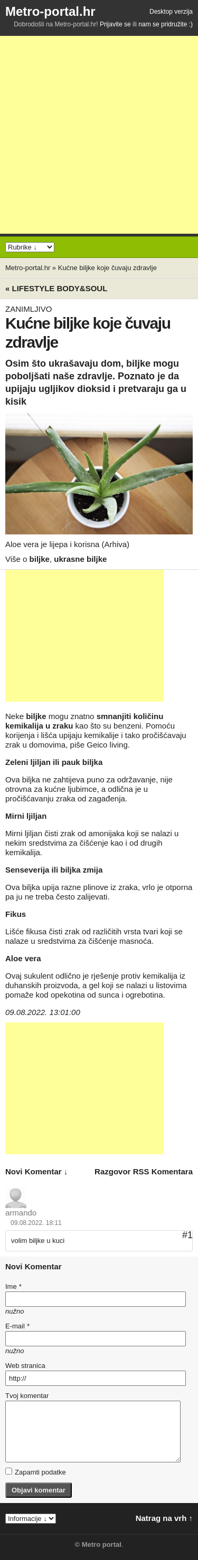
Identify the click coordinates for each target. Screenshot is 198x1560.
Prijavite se (115, 24)
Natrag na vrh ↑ (164, 1518)
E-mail (17, 1326)
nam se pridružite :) (165, 24)
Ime (13, 1286)
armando (20, 1212)
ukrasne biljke (80, 558)
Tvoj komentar (27, 1396)
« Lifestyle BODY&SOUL (56, 288)
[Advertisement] (99, 135)
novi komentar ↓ (36, 1171)
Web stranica (25, 1366)
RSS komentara (163, 1171)
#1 (187, 1235)
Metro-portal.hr (50, 11)
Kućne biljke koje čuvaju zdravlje (107, 268)
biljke (40, 558)
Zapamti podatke (35, 1472)
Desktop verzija (171, 11)
